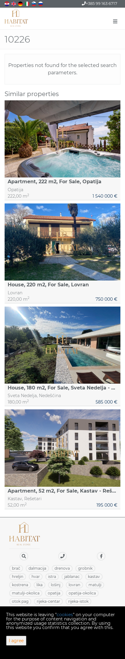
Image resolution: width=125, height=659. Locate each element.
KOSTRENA (20, 585)
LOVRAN (74, 585)
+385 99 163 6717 (99, 3)
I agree (16, 640)
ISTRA (52, 576)
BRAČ (16, 568)
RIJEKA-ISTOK (78, 601)
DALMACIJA (37, 568)
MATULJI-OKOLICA (26, 593)
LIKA (39, 585)
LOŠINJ (55, 585)
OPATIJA (54, 593)
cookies (65, 614)
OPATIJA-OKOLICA (82, 593)
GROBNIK (85, 568)
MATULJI (95, 585)
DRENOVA (62, 568)
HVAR (36, 576)
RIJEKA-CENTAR (48, 601)
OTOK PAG (20, 601)
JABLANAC (72, 576)
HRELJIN (17, 576)
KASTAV (94, 576)
